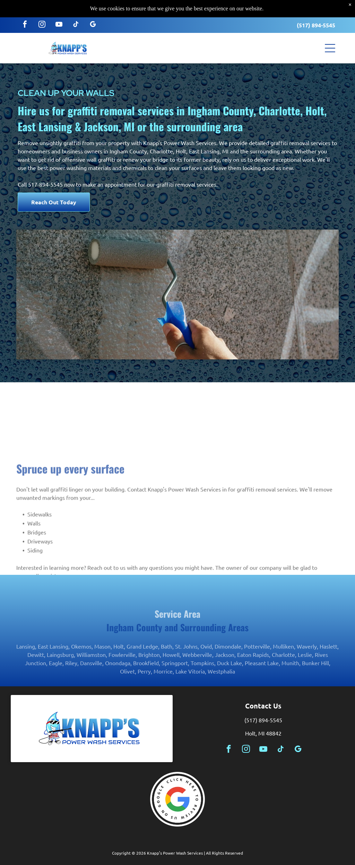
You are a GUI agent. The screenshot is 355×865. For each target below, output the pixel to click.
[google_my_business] (93, 18)
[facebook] (25, 18)
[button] (330, 41)
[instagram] (42, 18)
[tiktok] (76, 18)
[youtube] (59, 18)
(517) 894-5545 (316, 17)
